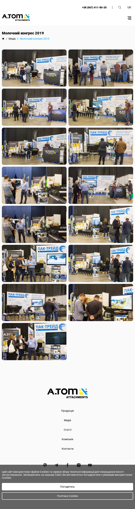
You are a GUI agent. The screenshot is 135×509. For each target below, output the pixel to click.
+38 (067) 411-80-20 (94, 7)
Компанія (67, 439)
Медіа (67, 420)
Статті (67, 429)
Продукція (67, 410)
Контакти (67, 448)
